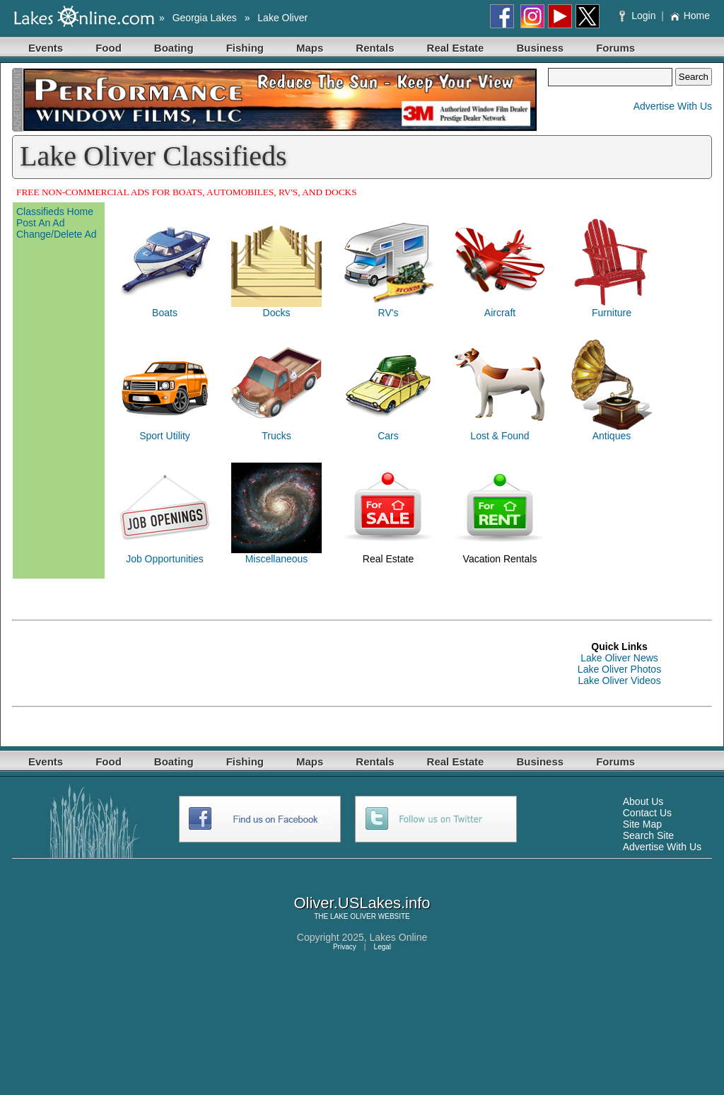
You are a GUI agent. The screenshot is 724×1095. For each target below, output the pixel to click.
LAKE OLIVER (353, 916)
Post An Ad (40, 222)
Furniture (611, 312)
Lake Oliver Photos (619, 669)
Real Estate (455, 48)
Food (108, 48)
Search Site (648, 835)
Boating (174, 48)
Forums (615, 48)
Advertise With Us (673, 106)
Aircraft (499, 312)
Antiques (611, 435)
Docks (277, 312)
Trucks (276, 435)
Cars (388, 435)
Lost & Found (499, 435)
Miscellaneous (276, 558)
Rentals (375, 48)
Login (638, 15)
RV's (388, 312)
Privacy (344, 947)
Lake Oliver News (619, 658)
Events (45, 48)
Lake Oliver (282, 17)
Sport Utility (164, 435)
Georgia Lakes (205, 17)
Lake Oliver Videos (619, 680)
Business (540, 48)
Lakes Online (399, 937)
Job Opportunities (165, 558)
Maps (309, 48)
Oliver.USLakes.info (361, 903)
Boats (164, 312)
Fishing (245, 48)
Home (690, 15)
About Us (643, 801)
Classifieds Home (54, 211)
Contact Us (647, 812)
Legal (382, 947)
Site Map (642, 824)
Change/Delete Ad (56, 234)
